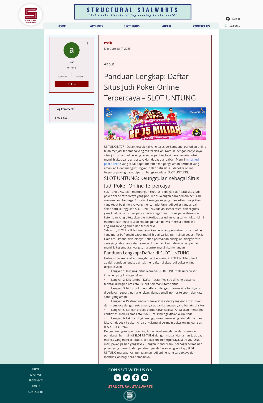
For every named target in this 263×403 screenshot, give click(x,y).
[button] (166, 26)
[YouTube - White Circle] (144, 377)
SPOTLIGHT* (36, 380)
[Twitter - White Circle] (126, 377)
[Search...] (234, 25)
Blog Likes (61, 117)
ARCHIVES (36, 374)
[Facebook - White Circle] (135, 377)
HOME (35, 369)
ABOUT (36, 386)
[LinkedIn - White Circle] (117, 377)
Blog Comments (64, 109)
